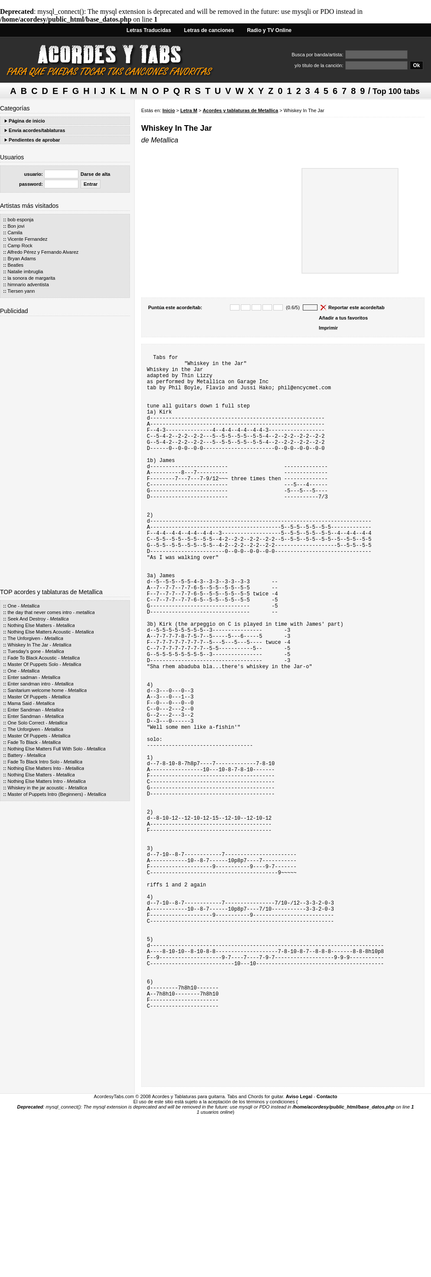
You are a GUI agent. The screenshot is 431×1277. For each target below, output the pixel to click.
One (11, 605)
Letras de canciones (209, 30)
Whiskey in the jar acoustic (35, 787)
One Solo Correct (25, 722)
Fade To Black (22, 742)
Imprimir (328, 327)
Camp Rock (19, 245)
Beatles (15, 265)
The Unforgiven (23, 638)
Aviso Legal (299, 1251)
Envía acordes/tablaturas (37, 130)
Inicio (168, 110)
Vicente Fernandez (27, 239)
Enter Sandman (23, 709)
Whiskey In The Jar (27, 644)
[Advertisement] (65, 449)
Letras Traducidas (148, 30)
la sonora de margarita (31, 278)
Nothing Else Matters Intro (34, 781)
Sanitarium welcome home (35, 690)
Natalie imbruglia (25, 271)
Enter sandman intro (28, 683)
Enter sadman (22, 677)
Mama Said (19, 703)
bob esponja (20, 219)
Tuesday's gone (24, 651)
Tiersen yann (21, 291)
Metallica (30, 605)
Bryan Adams (21, 258)
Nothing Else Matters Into (34, 768)
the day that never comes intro (39, 612)
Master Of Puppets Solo (32, 664)
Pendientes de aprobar (34, 139)
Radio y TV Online (269, 30)
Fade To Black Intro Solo (33, 761)
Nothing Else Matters (29, 625)
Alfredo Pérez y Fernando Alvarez (42, 252)
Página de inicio (27, 120)
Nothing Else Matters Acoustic (39, 631)
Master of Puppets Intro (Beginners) (45, 794)
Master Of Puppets (27, 696)
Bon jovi (15, 226)
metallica (85, 612)
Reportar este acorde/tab (356, 307)
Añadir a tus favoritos (343, 317)
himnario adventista (28, 284)
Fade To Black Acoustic (32, 657)
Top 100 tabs (396, 91)
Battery (15, 755)
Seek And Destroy (26, 618)
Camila (14, 232)
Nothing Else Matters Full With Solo (44, 748)
